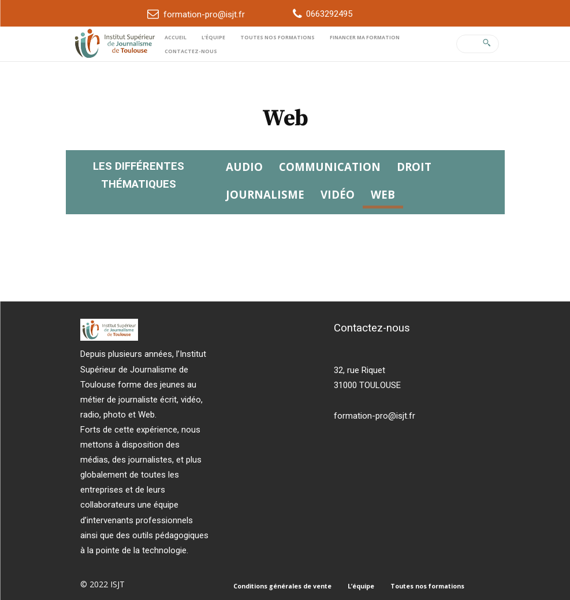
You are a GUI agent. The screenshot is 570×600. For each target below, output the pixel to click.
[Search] (486, 44)
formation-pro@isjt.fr (204, 14)
